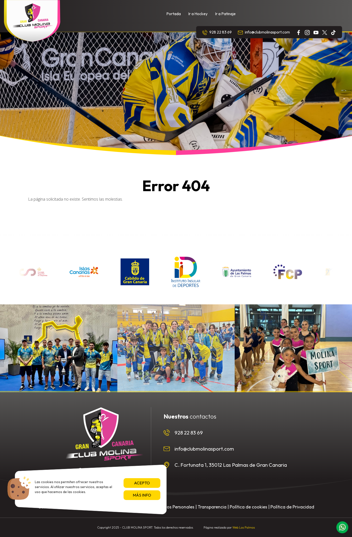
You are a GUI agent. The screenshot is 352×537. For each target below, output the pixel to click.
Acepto (142, 482)
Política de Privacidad (292, 507)
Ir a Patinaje (225, 13)
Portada (173, 13)
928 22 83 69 (217, 32)
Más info (142, 495)
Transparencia (212, 507)
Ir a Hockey (198, 13)
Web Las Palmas (243, 527)
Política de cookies (248, 507)
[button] (342, 527)
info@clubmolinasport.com (264, 32)
